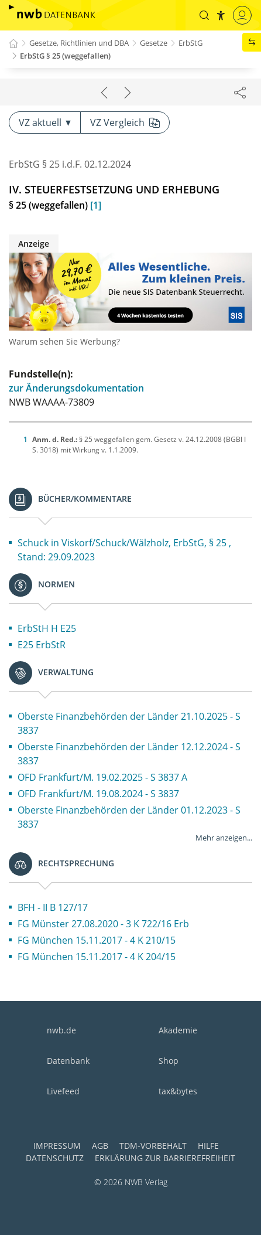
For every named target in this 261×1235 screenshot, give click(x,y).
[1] (95, 205)
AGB (100, 1145)
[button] (204, 15)
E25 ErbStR (42, 644)
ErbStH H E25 (47, 628)
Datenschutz (55, 1157)
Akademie (178, 1030)
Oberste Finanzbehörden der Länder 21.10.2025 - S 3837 (129, 723)
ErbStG (190, 43)
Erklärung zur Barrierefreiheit (165, 1157)
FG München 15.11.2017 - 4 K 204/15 (97, 956)
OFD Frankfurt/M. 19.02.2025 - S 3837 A (102, 777)
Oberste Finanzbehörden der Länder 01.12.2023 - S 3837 (129, 817)
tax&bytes (178, 1091)
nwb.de (61, 1030)
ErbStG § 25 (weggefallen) (65, 55)
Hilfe (208, 1145)
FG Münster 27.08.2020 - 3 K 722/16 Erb (103, 923)
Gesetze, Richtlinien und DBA (79, 43)
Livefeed (63, 1091)
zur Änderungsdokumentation (76, 388)
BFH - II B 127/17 (53, 907)
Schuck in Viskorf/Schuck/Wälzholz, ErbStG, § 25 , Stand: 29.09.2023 (124, 549)
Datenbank (68, 1060)
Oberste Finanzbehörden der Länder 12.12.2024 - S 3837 (129, 753)
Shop (168, 1060)
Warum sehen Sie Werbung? (64, 341)
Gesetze (153, 43)
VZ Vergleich (125, 122)
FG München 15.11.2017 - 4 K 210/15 (97, 940)
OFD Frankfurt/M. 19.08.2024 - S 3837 (98, 793)
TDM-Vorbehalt (153, 1145)
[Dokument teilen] (239, 92)
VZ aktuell (45, 122)
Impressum (57, 1145)
